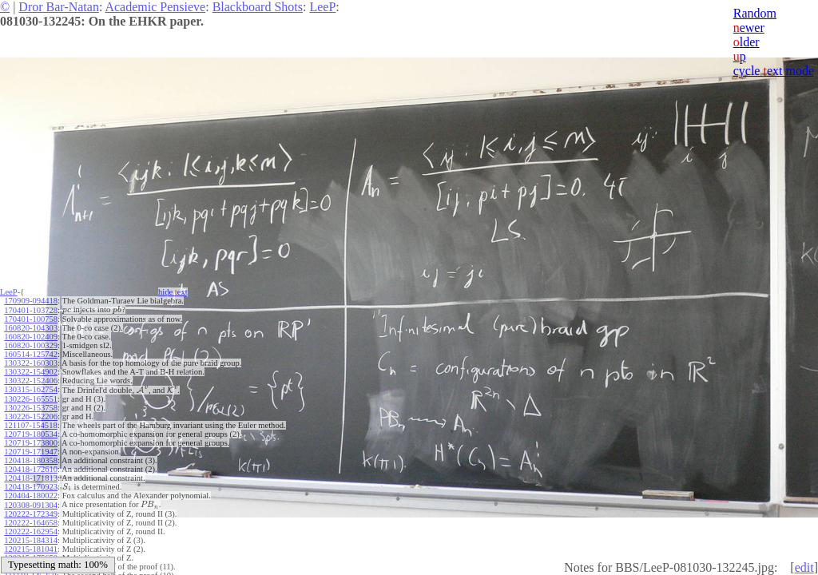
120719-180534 (31, 434)
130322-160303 (31, 363)
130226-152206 (31, 416)
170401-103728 (31, 310)
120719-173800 (31, 442)
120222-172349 (31, 514)
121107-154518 (30, 425)
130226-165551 (31, 399)
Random (754, 13)
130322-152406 (31, 380)
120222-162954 (31, 531)
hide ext (173, 292)
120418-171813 (31, 478)
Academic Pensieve (155, 7)
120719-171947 (31, 451)
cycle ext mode (773, 70)
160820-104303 (31, 327)
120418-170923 (31, 486)
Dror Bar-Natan (58, 7)
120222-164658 (31, 522)
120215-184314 (31, 540)
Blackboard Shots (257, 7)
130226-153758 (31, 407)
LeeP (322, 7)
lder (746, 42)
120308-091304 (31, 505)
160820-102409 (31, 336)
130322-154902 (31, 371)
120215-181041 (31, 549)
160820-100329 (31, 345)
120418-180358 (31, 460)
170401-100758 (31, 319)
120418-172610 (31, 469)
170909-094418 (31, 300)
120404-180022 (31, 495)
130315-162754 (31, 389)
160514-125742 (31, 354)
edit (804, 567)
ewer (748, 27)
